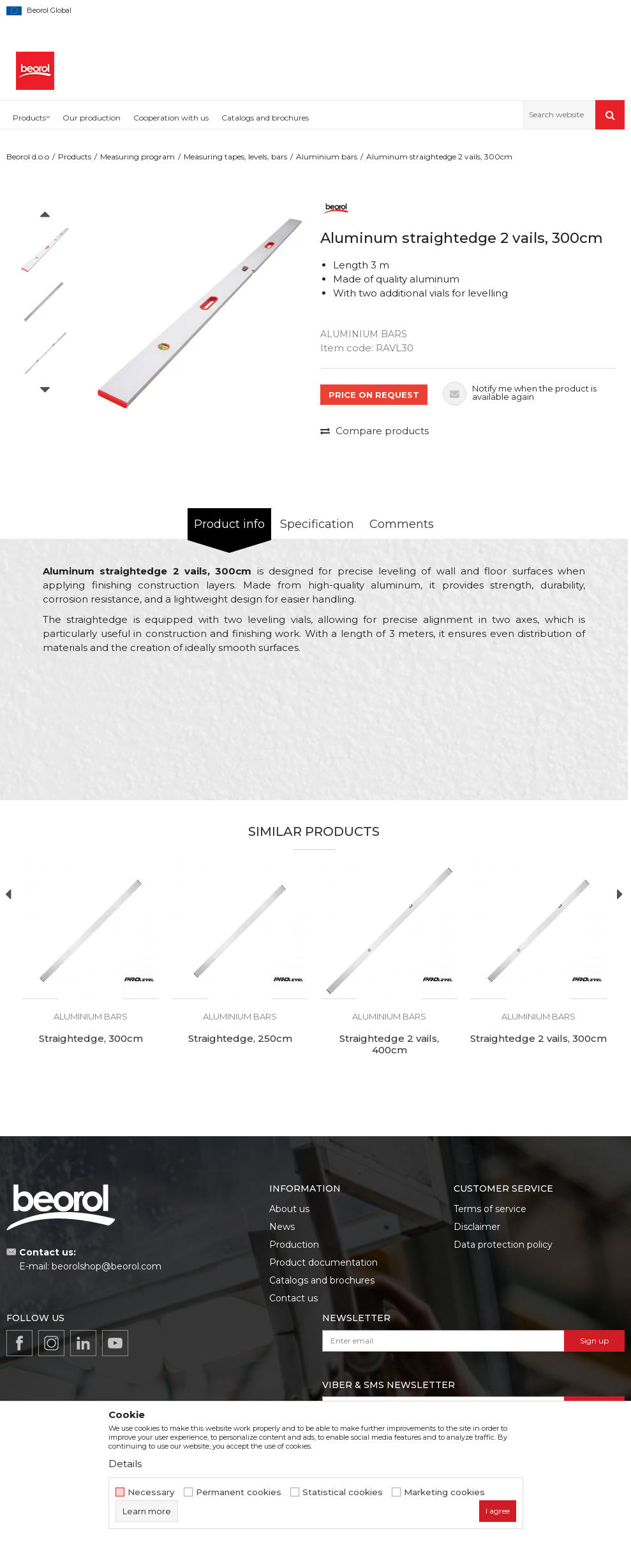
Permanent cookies (238, 1492)
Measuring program (137, 156)
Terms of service (490, 1209)
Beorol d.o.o (27, 156)
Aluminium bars (326, 156)
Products (74, 156)
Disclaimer (477, 1226)
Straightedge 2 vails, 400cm (389, 1044)
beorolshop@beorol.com (106, 1266)
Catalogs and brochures (322, 1280)
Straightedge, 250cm (240, 1038)
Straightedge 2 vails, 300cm (538, 1038)
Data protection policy (503, 1244)
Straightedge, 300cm (91, 1038)
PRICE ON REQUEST (374, 395)
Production (294, 1244)
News (282, 1226)
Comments (401, 524)
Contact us (293, 1298)
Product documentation (323, 1262)
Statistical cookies (342, 1492)
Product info (229, 524)
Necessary (151, 1492)
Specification (317, 524)
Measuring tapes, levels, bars (235, 156)
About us (289, 1209)
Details (125, 1464)
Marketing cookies (444, 1492)
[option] (45, 250)
